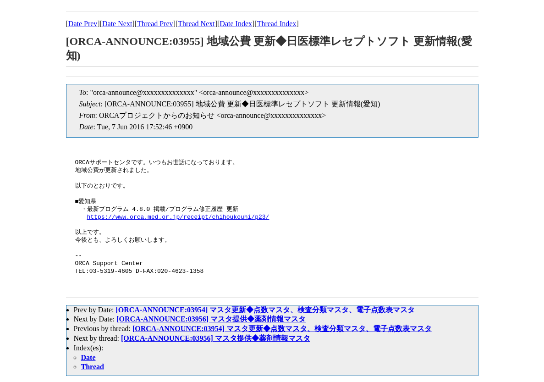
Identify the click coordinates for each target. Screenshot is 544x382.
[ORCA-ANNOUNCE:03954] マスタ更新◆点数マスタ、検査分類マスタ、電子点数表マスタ (265, 310)
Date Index (236, 24)
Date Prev (83, 24)
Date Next (117, 24)
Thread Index (277, 24)
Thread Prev (155, 24)
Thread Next (196, 24)
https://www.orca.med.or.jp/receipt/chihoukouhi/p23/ (178, 217)
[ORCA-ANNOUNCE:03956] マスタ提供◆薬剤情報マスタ (211, 319)
